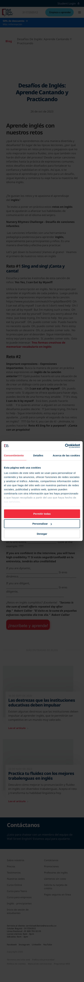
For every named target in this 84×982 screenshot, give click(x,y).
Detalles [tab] (38, 455)
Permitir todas (42, 513)
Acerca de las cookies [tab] (66, 455)
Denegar (42, 533)
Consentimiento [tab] (14, 455)
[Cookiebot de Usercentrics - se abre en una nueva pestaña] (65, 446)
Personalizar (42, 523)
